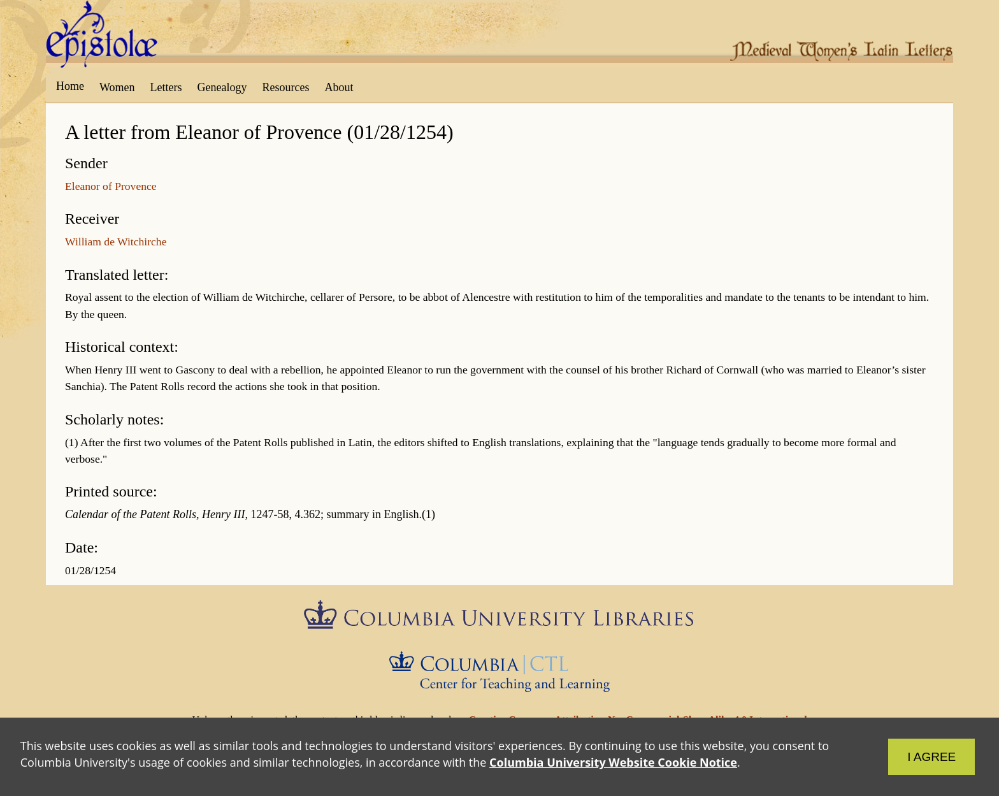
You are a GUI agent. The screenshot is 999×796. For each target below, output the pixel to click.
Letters (166, 87)
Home (70, 86)
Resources (286, 87)
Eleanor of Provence (111, 186)
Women (117, 87)
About (338, 87)
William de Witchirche (115, 241)
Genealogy (222, 87)
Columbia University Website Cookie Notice (613, 762)
